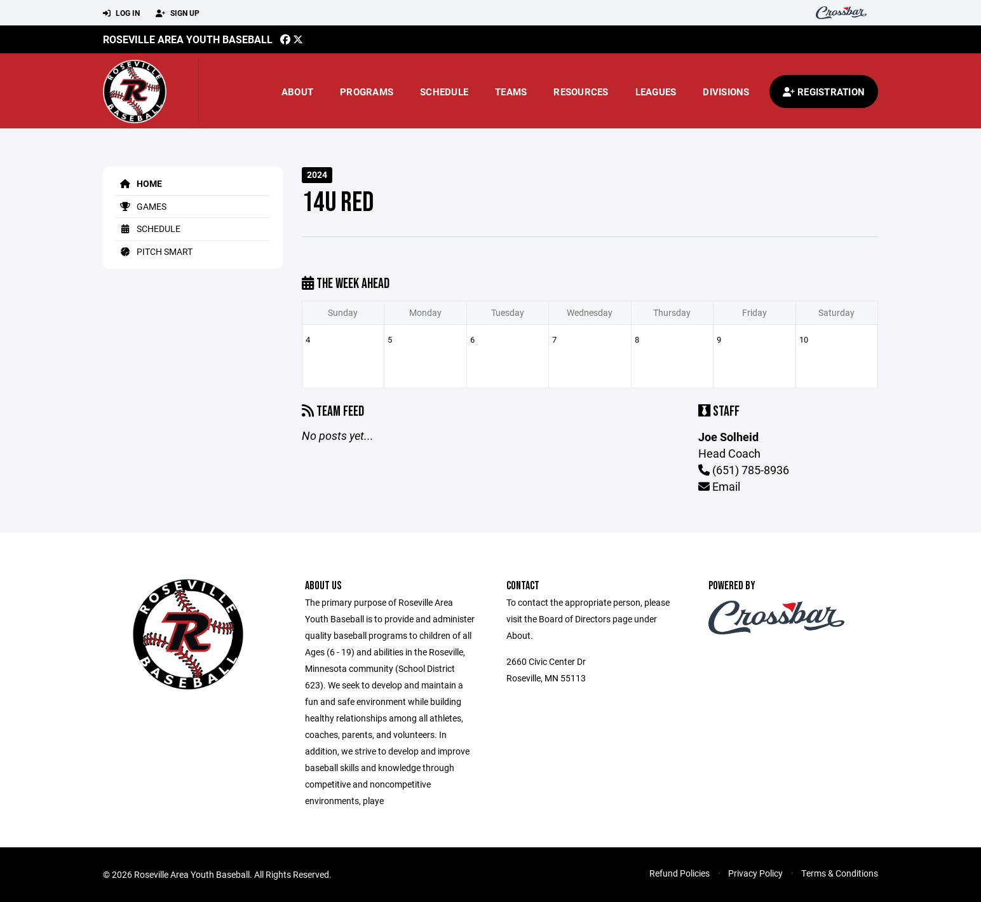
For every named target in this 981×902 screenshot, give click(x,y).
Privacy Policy (755, 873)
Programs (366, 91)
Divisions (726, 91)
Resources (580, 91)
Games (141, 206)
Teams (511, 91)
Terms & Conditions (839, 873)
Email (719, 486)
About (297, 91)
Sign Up (178, 13)
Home (139, 183)
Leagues (656, 91)
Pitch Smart (154, 251)
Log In (121, 13)
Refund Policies (679, 873)
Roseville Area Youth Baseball (188, 39)
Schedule (444, 91)
